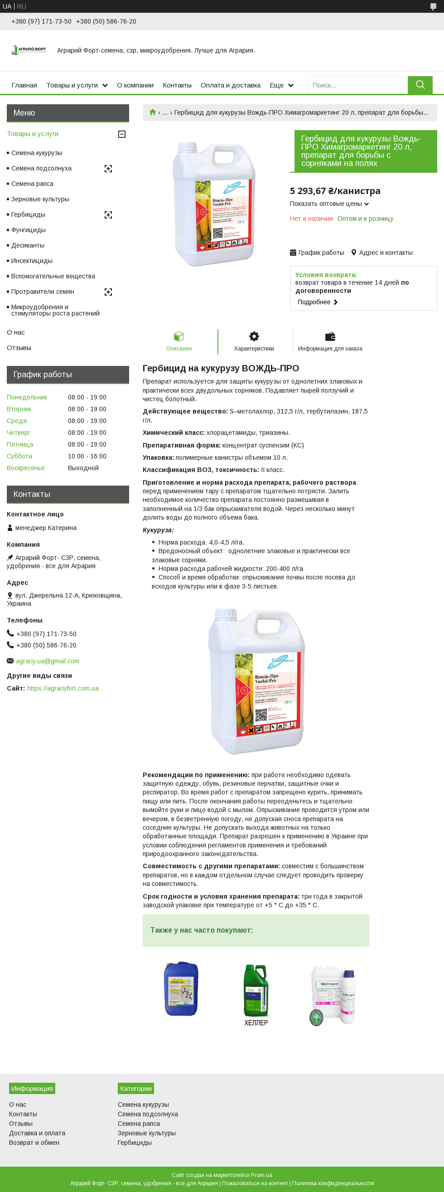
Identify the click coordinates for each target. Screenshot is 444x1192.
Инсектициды (32, 260)
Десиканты (27, 245)
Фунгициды (28, 230)
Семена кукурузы (37, 152)
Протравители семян (42, 291)
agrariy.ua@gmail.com (47, 661)
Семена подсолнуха (41, 168)
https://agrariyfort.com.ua (63, 688)
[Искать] (420, 85)
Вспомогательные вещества (53, 276)
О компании (135, 85)
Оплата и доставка (231, 85)
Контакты (177, 85)
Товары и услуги (72, 85)
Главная (24, 85)
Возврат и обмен (34, 1142)
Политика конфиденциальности (333, 1183)
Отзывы (19, 347)
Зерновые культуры (40, 199)
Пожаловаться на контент (255, 1183)
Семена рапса (32, 183)
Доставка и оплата (37, 1133)
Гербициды (28, 214)
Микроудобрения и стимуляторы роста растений (55, 310)
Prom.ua (261, 1175)
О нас (16, 332)
